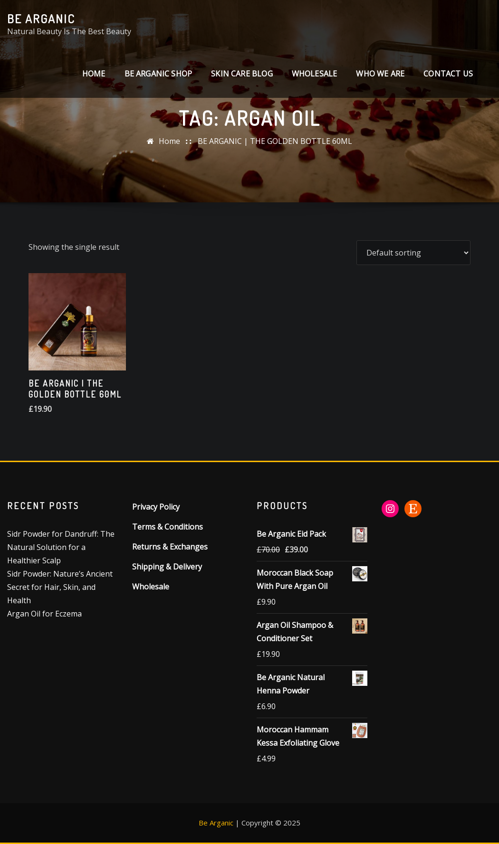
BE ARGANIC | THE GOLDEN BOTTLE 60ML (275, 141)
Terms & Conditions (167, 527)
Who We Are (380, 73)
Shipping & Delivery (167, 566)
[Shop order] (413, 252)
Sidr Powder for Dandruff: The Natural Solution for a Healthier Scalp (61, 547)
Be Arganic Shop (158, 73)
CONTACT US (448, 73)
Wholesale (314, 73)
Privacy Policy (156, 507)
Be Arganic (41, 18)
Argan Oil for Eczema (44, 613)
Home (94, 73)
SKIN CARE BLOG (242, 73)
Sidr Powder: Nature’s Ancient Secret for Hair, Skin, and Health (60, 587)
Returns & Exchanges (170, 546)
